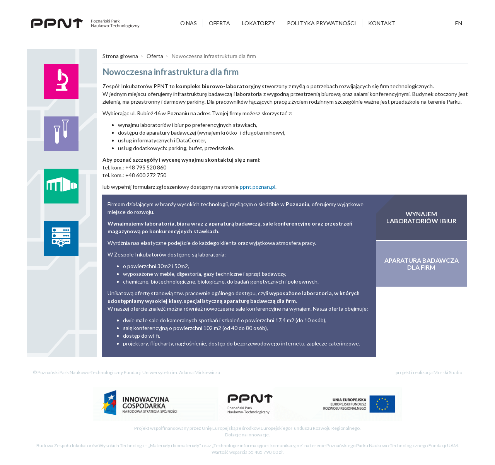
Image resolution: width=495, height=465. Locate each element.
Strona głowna (120, 56)
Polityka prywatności (321, 23)
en (458, 23)
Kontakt (382, 23)
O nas (188, 23)
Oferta (219, 23)
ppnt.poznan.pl (257, 186)
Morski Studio (448, 372)
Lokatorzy (258, 23)
